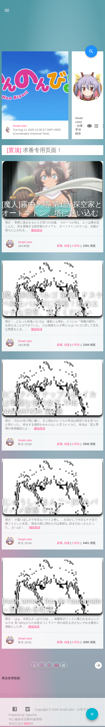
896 (56, 665)
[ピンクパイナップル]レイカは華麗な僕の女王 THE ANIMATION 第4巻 (49, 402)
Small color (20, 125)
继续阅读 (36, 230)
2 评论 (76, 543)
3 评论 (76, 245)
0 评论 (76, 344)
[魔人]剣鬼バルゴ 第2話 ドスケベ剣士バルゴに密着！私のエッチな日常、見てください (52, 303)
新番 (60, 245)
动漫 (67, 245)
